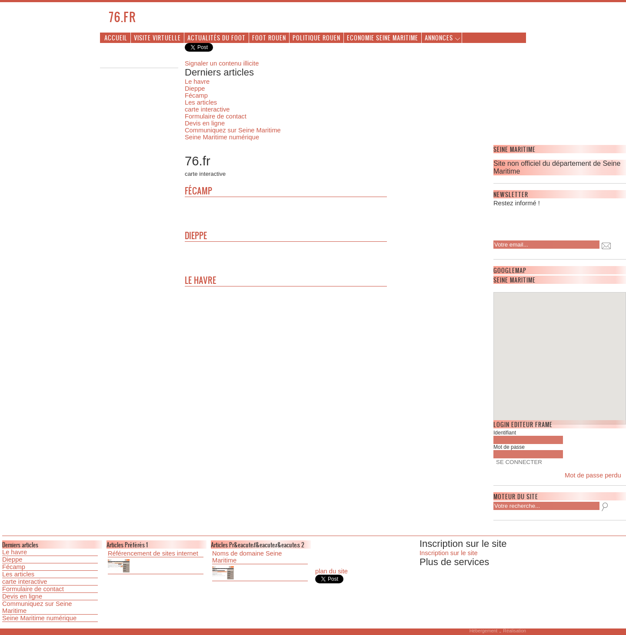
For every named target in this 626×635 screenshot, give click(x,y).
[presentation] (549, 221)
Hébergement (484, 630)
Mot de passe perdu (593, 475)
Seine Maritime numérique (222, 137)
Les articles (201, 102)
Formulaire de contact (215, 116)
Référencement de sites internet (153, 553)
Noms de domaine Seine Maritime (247, 557)
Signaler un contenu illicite (222, 63)
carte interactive (207, 109)
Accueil (115, 37)
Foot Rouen (269, 37)
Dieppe (195, 88)
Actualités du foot (216, 37)
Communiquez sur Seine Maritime (233, 130)
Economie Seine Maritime (382, 37)
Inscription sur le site (449, 552)
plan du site (331, 571)
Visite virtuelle (157, 37)
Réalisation (514, 630)
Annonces (439, 37)
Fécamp (196, 95)
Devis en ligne (205, 123)
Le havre (197, 81)
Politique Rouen (316, 37)
